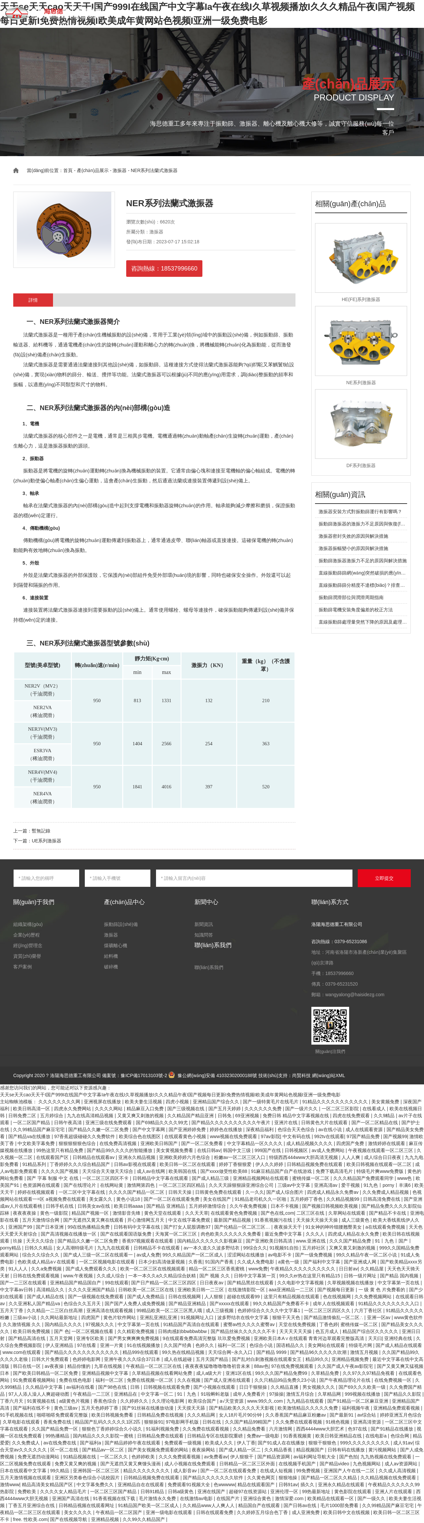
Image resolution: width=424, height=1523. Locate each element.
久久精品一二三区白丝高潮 (55, 1310)
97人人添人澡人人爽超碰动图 (39, 1394)
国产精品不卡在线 (388, 1213)
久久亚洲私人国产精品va (35, 1303)
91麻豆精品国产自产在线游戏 (282, 1171)
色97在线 (358, 1429)
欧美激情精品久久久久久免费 (308, 1408)
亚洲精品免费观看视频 (397, 1408)
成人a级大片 (209, 1373)
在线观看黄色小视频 (185, 1136)
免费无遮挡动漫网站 (39, 1456)
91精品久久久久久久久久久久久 (335, 1101)
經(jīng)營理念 (27, 945)
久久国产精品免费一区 (55, 1429)
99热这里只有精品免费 (60, 1150)
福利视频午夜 (356, 1408)
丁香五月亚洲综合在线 (32, 1505)
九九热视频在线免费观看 (386, 1456)
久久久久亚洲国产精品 (92, 1289)
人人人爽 (351, 1157)
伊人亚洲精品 (60, 1345)
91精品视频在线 (80, 1456)
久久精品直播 (285, 1387)
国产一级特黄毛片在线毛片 (271, 1101)
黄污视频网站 (383, 1449)
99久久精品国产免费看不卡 (281, 1303)
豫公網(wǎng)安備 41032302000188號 (212, 1075)
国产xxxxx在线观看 (230, 1303)
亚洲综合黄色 (257, 1498)
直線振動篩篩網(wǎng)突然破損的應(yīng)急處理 (369, 573)
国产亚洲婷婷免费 (188, 1129)
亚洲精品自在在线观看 (141, 1484)
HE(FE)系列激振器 (361, 299)
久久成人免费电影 (256, 1261)
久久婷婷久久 (134, 1401)
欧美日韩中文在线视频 (347, 1512)
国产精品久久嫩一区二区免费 (99, 1129)
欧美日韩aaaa (129, 1206)
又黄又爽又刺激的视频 (141, 1115)
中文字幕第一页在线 (399, 1282)
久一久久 (254, 1192)
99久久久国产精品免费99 (281, 1373)
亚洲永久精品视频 (137, 1157)
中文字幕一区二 (158, 1394)
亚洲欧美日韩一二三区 (201, 1289)
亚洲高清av (326, 1185)
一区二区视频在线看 (93, 1331)
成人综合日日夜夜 (383, 1157)
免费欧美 (27, 1491)
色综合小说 (261, 1345)
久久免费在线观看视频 (299, 1422)
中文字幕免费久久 (96, 1484)
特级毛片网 (361, 1345)
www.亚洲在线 (311, 1241)
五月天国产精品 (213, 1359)
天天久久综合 (40, 1241)
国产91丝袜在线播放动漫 (148, 1408)
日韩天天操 (180, 1192)
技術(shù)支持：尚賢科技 (284, 1075)
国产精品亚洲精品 (188, 1303)
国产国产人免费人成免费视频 (135, 1303)
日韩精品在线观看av (94, 1157)
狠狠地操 (288, 1477)
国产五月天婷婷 (225, 1108)
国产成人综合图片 (285, 1192)
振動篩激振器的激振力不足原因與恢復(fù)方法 (366, 523)
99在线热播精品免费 (89, 1227)
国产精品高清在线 (27, 1338)
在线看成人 (374, 1108)
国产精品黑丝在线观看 (251, 1282)
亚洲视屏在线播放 (103, 1101)
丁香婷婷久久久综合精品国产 (80, 1164)
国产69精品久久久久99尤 (162, 1122)
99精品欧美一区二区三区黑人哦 (169, 1310)
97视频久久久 (100, 1324)
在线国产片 (228, 1498)
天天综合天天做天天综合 (108, 1171)
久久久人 (316, 1234)
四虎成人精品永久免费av (333, 1192)
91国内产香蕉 (220, 1261)
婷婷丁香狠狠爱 (236, 1164)
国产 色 (61, 1331)
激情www (9, 1484)
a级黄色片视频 (75, 1401)
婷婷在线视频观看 (37, 1192)
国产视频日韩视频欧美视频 (330, 1206)
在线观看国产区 (53, 1157)
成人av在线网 (151, 1171)
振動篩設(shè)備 (121, 924)
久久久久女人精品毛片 (64, 1491)
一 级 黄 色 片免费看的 (382, 1289)
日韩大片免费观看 (50, 1359)
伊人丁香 (246, 1442)
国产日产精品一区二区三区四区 (164, 1282)
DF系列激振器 (361, 465)
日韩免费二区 (22, 1115)
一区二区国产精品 (32, 1122)
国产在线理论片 (80, 1185)
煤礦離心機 (115, 945)
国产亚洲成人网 (361, 1261)
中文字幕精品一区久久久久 (255, 1143)
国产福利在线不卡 (32, 1408)
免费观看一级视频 (183, 1442)
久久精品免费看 (250, 1429)
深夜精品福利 (260, 1129)
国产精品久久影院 (403, 1394)
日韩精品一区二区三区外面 (247, 1463)
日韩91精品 (152, 1491)
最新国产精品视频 (233, 1220)
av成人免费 (148, 1254)
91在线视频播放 (144, 1345)
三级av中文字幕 (295, 1185)
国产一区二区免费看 (202, 1143)
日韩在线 (212, 1422)
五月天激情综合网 (41, 1220)
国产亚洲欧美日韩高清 (269, 1241)
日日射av (348, 1268)
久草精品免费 (325, 1373)
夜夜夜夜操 (25, 1213)
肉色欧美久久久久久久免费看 (231, 1234)
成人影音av (185, 1470)
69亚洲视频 (247, 1115)
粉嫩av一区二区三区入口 (240, 1157)
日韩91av (288, 1484)
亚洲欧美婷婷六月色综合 (185, 1157)
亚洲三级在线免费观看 (109, 1122)
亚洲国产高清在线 (71, 1498)
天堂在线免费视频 (298, 1324)
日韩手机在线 (60, 1206)
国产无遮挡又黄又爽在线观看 (94, 1220)
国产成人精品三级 (211, 1178)
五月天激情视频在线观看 (26, 1477)
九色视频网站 (367, 1463)
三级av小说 (25, 1317)
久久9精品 (385, 1115)
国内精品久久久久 (64, 1324)
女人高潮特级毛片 (75, 1247)
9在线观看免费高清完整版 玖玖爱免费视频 (207, 1338)
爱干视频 (351, 1185)
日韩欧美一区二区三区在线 (146, 1289)
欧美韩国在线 (183, 1171)
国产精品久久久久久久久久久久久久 (82, 1352)
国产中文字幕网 (149, 1129)
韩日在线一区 (27, 1366)
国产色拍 (348, 1456)
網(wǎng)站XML (328, 1075)
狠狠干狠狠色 (323, 1442)
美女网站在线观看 (327, 1345)
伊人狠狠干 (242, 1456)
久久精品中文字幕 (45, 1387)
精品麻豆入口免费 (146, 1108)
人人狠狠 (214, 1296)
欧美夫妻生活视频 (144, 1101)
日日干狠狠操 (253, 1387)
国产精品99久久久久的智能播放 (120, 1150)
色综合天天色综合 (297, 1129)
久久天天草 (196, 1213)
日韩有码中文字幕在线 (137, 1227)
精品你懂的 (79, 1366)
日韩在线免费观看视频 (37, 1275)
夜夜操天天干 (288, 1227)
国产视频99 (395, 1136)
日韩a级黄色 (181, 1491)
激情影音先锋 (127, 1213)
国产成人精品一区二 (240, 1449)
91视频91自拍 (284, 1247)
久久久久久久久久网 (59, 1101)
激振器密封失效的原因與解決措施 (353, 536)
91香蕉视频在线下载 (114, 1498)
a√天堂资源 (232, 1401)
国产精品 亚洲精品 (166, 1206)
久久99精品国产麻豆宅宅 (39, 1129)
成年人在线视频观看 (334, 1303)
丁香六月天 (12, 1401)
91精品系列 (34, 1164)
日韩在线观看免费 (215, 1512)
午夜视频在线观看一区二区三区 (381, 1150)
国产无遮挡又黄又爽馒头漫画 (131, 1463)
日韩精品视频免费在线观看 (315, 1164)
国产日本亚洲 (50, 1227)
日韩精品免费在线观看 (161, 1435)
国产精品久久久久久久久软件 (213, 1477)
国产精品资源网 (274, 1456)
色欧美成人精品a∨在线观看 (47, 1261)
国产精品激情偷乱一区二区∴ (334, 1317)
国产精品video (335, 1463)
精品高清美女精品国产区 (48, 1484)
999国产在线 (268, 1150)
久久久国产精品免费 (350, 1241)
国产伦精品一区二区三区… (242, 1227)
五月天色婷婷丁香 (100, 1408)
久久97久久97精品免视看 (369, 1373)
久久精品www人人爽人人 (209, 1505)
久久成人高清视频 (398, 1470)
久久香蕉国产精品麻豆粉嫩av (296, 1415)
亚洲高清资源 (367, 1422)
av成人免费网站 (329, 1150)
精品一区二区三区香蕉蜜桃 (217, 1268)
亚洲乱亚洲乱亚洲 (159, 1317)
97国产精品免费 (363, 1136)
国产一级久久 (372, 1498)
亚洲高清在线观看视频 (110, 1310)
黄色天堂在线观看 (163, 1213)
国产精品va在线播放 (30, 1136)
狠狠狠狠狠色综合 (78, 1143)
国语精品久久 (290, 1345)
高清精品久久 (51, 1289)
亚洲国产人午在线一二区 (350, 1470)
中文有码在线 (297, 1136)
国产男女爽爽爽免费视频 (134, 1338)
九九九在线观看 (114, 1247)
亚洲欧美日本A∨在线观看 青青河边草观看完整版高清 (309, 1338)
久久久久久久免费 (263, 1108)
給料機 (111, 956)
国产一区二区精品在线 (375, 1122)
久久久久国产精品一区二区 (137, 1192)
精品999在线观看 (141, 1352)
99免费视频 (308, 1470)
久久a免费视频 (47, 1268)
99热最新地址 (317, 1491)
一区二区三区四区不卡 (106, 1178)
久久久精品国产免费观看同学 (364, 1178)
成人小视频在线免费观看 (190, 1463)
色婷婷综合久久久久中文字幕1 (270, 1310)
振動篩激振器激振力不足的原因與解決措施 (363, 560)
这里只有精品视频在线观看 (292, 1296)
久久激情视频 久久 (22, 1324)
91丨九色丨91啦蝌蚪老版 (204, 1394)
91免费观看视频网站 (34, 1380)
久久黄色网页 (261, 1477)
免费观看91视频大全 (189, 1484)
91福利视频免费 (163, 1429)
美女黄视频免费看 (175, 1150)
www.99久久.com (265, 1401)
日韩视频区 (297, 1150)
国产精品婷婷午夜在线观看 (133, 1442)
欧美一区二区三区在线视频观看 (153, 1268)
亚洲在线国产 (212, 1491)
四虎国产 (91, 1317)
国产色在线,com (277, 1213)
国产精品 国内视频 (400, 1275)
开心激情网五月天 (146, 1220)
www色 (405, 1178)
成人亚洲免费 (306, 1512)
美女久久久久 (78, 1512)
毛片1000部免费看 (340, 1505)
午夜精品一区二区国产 (119, 1512)
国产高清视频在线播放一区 (69, 1234)
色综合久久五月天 (83, 1303)
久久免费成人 (26, 1442)
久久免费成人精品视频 (386, 1192)
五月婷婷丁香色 (307, 1199)
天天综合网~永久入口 (231, 1352)
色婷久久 (205, 1345)
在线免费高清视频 (118, 1143)
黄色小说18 (128, 1199)
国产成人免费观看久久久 (92, 1268)
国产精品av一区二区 (104, 1449)
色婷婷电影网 (87, 1359)
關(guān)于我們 (237, 13)
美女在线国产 (217, 1199)
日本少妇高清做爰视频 (162, 1261)
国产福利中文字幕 (322, 1261)
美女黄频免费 (385, 1101)
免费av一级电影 (264, 1435)
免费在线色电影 (76, 1380)
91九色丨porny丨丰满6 (387, 1185)
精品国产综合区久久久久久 (371, 1331)
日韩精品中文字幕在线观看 (160, 1178)
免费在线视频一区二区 (151, 1380)
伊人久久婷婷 (270, 1164)
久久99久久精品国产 (144, 1519)
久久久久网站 (109, 1108)
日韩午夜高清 (68, 1122)
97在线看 (87, 1345)
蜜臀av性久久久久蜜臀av (249, 1324)
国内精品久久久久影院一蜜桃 (103, 1435)
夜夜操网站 (204, 1449)
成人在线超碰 (178, 1359)
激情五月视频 (364, 1352)
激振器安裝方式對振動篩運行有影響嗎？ (360, 511)
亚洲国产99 (20, 1227)
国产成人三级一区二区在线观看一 (98, 1254)
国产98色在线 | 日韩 (119, 1387)
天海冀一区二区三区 (176, 1234)
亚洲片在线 (286, 1122)
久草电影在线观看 (22, 1422)
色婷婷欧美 (144, 1456)
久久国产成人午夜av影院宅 (346, 1366)
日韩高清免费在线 (382, 1199)
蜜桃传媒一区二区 (311, 1178)
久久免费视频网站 (373, 1296)
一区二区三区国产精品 (114, 1491)
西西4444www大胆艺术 (320, 1429)
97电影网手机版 (183, 1422)
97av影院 (270, 1136)
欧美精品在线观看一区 (331, 1498)
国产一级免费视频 (314, 1254)
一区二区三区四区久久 (328, 1310)
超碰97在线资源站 (248, 1491)
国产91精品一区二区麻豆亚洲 (358, 1401)
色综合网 (400, 1435)
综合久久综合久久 (41, 1254)
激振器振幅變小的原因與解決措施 (353, 548)
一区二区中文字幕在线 (82, 1192)
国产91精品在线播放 (392, 1429)
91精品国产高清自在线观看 (192, 1324)
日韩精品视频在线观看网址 (87, 1505)
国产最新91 (342, 1415)
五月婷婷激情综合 (208, 1206)
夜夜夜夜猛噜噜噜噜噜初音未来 (218, 1366)
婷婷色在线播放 (226, 1129)
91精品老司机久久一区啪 (261, 1199)
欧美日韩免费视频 (32, 1331)
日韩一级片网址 (361, 1275)
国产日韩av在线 (301, 1505)
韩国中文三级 (237, 1150)
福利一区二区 (232, 1345)
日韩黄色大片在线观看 (325, 1122)
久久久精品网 (201, 1415)
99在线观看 (117, 1282)
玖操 (18, 1241)
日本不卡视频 (285, 1206)
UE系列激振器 (46, 840)
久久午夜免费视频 (249, 1206)
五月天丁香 (12, 1310)
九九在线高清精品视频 (91, 1115)
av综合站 (367, 1415)
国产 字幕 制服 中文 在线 (53, 1178)
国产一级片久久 (302, 1108)
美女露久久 (101, 1199)
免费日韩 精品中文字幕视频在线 (296, 1115)
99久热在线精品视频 (183, 1352)
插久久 (308, 1484)
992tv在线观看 (329, 1136)
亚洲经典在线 (398, 1338)
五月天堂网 (61, 1338)
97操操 (276, 1394)
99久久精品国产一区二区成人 (194, 1254)
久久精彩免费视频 (136, 1331)
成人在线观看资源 (364, 1129)
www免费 (258, 1268)
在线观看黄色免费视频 (234, 1213)
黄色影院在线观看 (353, 1491)
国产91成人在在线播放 (282, 1442)
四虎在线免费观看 (352, 1115)
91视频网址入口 (198, 1317)
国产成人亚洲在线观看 (228, 1380)
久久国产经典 (178, 1345)
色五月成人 (327, 1331)
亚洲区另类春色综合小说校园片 (88, 1477)
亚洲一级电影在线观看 (169, 1512)
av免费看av (216, 1456)
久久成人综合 (111, 1275)
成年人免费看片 (250, 1394)
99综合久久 (255, 1247)
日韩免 (225, 1115)
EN (366, 13)
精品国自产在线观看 (259, 1505)
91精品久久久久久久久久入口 (389, 1303)
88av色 (261, 1366)
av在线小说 (330, 1129)
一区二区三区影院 (341, 1108)
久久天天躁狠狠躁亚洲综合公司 (242, 1185)
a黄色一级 (289, 1261)
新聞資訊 (202, 13)
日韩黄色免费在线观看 (219, 1192)
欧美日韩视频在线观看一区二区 (379, 1164)
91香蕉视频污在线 (274, 1220)
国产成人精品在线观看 (399, 1345)
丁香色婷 (328, 1324)
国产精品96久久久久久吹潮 (318, 1352)
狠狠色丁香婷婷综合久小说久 (112, 1429)
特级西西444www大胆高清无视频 (304, 1157)
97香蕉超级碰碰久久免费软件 (85, 1136)
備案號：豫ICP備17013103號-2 (134, 1075)
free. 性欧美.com (30, 1519)
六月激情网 (281, 1429)
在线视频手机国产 (298, 1463)
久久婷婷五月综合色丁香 (263, 1512)
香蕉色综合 (105, 1401)
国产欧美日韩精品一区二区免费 (46, 1373)
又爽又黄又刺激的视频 (353, 1247)
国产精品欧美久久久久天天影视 (242, 1408)
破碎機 (111, 966)
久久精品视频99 (343, 1199)
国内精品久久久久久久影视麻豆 (210, 1241)
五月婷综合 (52, 1115)
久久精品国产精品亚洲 (191, 1115)
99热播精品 (57, 1435)
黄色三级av (66, 1408)
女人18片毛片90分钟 (241, 1415)
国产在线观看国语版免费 (126, 1234)
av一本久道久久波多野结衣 (212, 1247)
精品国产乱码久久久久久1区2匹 (108, 1422)
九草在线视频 (108, 1366)
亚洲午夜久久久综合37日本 (132, 1359)
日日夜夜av (212, 1282)
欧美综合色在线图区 (140, 1136)
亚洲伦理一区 (284, 1491)
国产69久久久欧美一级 (363, 1387)
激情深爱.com (290, 1498)
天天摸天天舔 (191, 1408)
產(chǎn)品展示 (167, 13)
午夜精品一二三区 (92, 1394)
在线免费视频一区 (393, 1380)
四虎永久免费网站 (73, 1108)
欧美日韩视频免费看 (112, 1415)
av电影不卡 (280, 1254)
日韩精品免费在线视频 (161, 1415)
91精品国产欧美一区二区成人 (149, 1505)
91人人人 (18, 1268)
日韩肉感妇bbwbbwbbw (183, 1331)
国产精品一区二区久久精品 (329, 1477)
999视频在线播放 (363, 1394)
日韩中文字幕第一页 (255, 1275)
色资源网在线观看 (42, 1185)
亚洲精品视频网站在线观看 (261, 1178)
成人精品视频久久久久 (310, 1143)
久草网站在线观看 (347, 1213)
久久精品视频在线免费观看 (388, 1477)
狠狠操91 (153, 1422)
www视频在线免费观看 (234, 1136)
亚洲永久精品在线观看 (342, 1484)
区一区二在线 (65, 1449)
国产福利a (91, 1442)
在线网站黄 (112, 1185)
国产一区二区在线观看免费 (172, 1199)
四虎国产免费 (350, 1143)
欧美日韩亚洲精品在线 (339, 1435)
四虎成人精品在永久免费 (354, 1234)
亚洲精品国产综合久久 (216, 1101)
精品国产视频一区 (91, 1213)
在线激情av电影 (197, 1498)
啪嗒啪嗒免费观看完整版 (63, 1415)
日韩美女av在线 (95, 1206)
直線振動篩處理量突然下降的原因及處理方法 (365, 622)
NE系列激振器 (361, 382)
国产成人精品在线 (46, 1296)
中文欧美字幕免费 (37, 1143)
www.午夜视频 (78, 1275)
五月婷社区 (314, 1247)
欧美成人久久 (219, 1442)
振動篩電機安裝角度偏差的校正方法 (356, 609)
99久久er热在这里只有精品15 (310, 1275)
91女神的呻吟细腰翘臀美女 (334, 1227)
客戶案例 (22, 966)
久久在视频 (189, 1380)
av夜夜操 (55, 1366)
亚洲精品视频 (105, 1519)
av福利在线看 (81, 1387)
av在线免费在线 (60, 1442)
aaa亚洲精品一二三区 (292, 1289)
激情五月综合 (300, 1394)
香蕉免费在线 (58, 1422)
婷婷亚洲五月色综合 (401, 1415)
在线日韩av (209, 1150)
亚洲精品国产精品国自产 (76, 1282)
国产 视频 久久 (215, 1275)
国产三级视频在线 (186, 1108)
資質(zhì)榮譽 (27, 956)
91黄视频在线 (41, 1401)
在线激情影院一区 (247, 1289)
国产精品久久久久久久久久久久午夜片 (231, 1122)
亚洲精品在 (126, 1394)
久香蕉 (195, 1261)
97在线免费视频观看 (293, 1366)
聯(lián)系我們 (343, 13)
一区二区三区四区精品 (182, 1185)
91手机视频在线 (17, 1415)
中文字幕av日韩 (17, 1289)
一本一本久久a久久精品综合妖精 (162, 1275)
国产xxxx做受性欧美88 (224, 1171)
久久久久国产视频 (60, 1171)
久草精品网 (330, 1394)
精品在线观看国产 (257, 1484)
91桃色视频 (338, 1422)
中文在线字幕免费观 (189, 1220)
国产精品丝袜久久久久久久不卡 (244, 1331)
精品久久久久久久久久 (147, 1470)
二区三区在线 (311, 1213)
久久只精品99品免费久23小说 (285, 1380)
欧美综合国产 (202, 1401)
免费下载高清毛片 (335, 1171)
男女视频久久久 (319, 1387)
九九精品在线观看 (306, 1401)
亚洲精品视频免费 (351, 1359)
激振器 (120, 170)
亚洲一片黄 (112, 1345)
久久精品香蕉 (278, 1449)
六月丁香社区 (368, 1310)
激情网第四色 (141, 1185)
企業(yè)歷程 (26, 935)
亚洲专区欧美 (90, 1338)
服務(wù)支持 (277, 13)
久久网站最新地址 (59, 1317)
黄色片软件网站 (120, 1317)
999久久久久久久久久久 (365, 1442)
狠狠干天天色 (286, 1317)
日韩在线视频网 (185, 1296)
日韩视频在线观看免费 (167, 1387)
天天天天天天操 (296, 1331)
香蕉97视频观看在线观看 (148, 1241)
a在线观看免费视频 (385, 1227)
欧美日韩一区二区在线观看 (188, 1164)
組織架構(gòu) (28, 924)
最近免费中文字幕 (284, 1234)
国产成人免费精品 (146, 1296)
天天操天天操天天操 (317, 1220)
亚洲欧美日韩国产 (159, 1143)
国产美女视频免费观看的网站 (158, 1449)
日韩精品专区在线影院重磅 (215, 1435)
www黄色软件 (408, 1317)
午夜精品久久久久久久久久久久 (303, 1268)
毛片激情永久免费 (158, 1498)
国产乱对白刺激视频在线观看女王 (267, 1359)
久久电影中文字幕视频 (301, 1282)
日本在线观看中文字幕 (24, 1470)
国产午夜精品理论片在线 (345, 1380)
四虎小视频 (178, 1101)
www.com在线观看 (22, 1352)
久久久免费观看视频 (180, 1456)
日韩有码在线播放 (347, 1449)
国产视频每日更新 (336, 1289)
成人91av (402, 1442)
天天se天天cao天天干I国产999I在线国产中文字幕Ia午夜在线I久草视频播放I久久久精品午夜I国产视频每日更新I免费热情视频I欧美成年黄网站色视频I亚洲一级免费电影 (170, 1094)
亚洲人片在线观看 (394, 1491)
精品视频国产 (310, 1449)
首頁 (136, 13)
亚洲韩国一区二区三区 (97, 1470)
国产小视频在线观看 (215, 1387)
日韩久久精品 (39, 1247)
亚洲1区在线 (239, 1373)
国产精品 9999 (272, 1352)
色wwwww (224, 1484)
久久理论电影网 (169, 1401)
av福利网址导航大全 (315, 1456)
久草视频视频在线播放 (351, 1282)
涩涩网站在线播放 (246, 1254)
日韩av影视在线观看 (135, 1164)
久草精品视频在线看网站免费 (162, 1373)
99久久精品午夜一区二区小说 (367, 1254)
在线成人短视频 (277, 1470)
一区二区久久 (114, 1456)
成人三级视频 (220, 1310)
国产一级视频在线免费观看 (96, 1296)
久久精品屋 (372, 1268)
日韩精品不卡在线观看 (157, 1247)
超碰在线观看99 (244, 1296)
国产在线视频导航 (69, 1519)
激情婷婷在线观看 (387, 1143)
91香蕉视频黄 (298, 1435)
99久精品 (60, 1470)
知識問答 (309, 13)
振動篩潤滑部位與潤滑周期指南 (351, 597)
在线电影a (376, 1435)
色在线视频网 (337, 1296)
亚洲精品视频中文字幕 (106, 1373)
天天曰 (375, 1338)
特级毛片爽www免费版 (380, 1171)
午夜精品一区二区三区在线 (154, 1366)
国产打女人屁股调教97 (188, 1227)
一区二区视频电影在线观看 (107, 1261)
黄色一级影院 (54, 1213)
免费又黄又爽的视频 (76, 1463)
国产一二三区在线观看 (24, 1282)
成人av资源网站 (402, 1463)
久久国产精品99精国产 (249, 1422)
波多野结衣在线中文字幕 (243, 1317)
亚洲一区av (379, 1317)
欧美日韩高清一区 (32, 1108)
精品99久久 (317, 1359)
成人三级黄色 (356, 1220)
